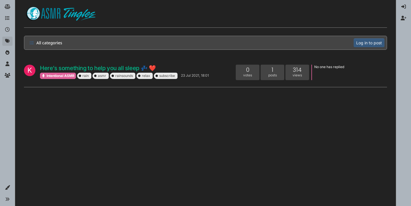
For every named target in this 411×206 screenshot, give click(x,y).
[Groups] (7, 75)
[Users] (7, 64)
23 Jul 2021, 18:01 (195, 75)
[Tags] (7, 41)
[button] (7, 187)
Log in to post (369, 42)
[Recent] (7, 29)
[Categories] (7, 18)
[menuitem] (403, 6)
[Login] (403, 6)
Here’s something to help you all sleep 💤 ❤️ (98, 68)
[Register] (403, 18)
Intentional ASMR (57, 76)
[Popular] (7, 52)
